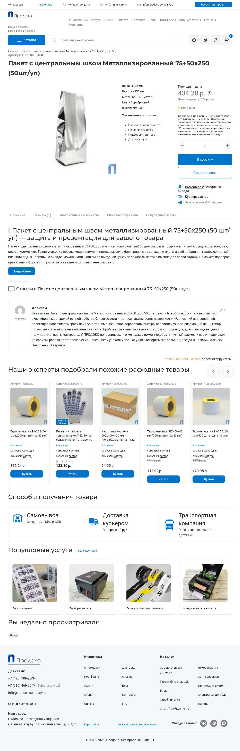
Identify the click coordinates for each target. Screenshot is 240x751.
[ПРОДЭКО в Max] (224, 723)
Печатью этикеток (140, 130)
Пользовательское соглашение (136, 724)
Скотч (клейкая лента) (175, 708)
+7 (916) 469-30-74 (113, 4)
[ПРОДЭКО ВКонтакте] (203, 723)
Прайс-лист (46, 4)
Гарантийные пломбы (174, 681)
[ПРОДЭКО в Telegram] (213, 723)
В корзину (205, 159)
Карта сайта (91, 724)
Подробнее (21, 271)
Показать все (87, 551)
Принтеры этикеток (211, 685)
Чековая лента (208, 667)
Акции (109, 20)
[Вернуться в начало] (20, 15)
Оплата (122, 20)
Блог (151, 20)
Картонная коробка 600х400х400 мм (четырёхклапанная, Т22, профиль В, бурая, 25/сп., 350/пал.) (118, 439)
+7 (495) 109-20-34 (76, 4)
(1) (42, 215)
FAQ (124, 703)
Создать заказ (204, 173)
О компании (78, 20)
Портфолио (167, 20)
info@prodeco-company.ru (155, 4)
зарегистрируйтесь (216, 359)
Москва (15, 4)
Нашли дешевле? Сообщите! (203, 202)
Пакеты (203, 703)
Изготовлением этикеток (145, 125)
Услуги (96, 20)
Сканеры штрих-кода (212, 694)
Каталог (26, 40)
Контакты (76, 24)
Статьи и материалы (22, 704)
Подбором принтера (141, 134)
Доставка (138, 20)
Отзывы (210, 20)
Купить (27, 473)
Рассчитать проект (213, 4)
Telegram (44, 685)
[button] (72, 130)
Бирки (164, 690)
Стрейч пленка (170, 699)
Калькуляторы (190, 20)
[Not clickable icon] (113, 40)
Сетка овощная (208, 676)
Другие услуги (137, 139)
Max (56, 685)
